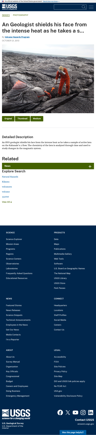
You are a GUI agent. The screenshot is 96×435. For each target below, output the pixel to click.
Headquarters (60, 305)
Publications (60, 249)
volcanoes (7, 186)
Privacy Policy (60, 371)
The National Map (62, 273)
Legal (57, 350)
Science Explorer (14, 239)
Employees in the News (17, 325)
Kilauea (5, 181)
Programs (10, 249)
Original (8, 118)
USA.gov (58, 391)
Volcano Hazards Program (17, 37)
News (7, 166)
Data (56, 239)
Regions (10, 254)
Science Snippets (14, 315)
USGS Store (59, 283)
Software (58, 263)
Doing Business (13, 391)
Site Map (58, 376)
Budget (9, 381)
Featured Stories (14, 305)
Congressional (12, 376)
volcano (6, 191)
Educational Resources (16, 278)
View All (7, 202)
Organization (12, 366)
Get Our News (12, 330)
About (9, 350)
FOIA (56, 362)
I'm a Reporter (12, 339)
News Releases (13, 310)
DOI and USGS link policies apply (69, 381)
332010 (5, 196)
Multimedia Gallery (63, 254)
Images (6, 15)
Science (10, 232)
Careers (57, 325)
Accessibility (60, 357)
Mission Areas (12, 244)
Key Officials (12, 371)
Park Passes (59, 288)
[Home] (9, 9)
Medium (37, 118)
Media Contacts (13, 335)
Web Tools (59, 259)
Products (59, 232)
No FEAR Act (60, 386)
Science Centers (13, 259)
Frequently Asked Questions (19, 273)
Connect (59, 299)
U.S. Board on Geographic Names (69, 268)
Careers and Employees (17, 386)
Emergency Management (17, 396)
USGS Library (60, 278)
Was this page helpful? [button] (73, 432)
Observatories (12, 263)
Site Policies (60, 366)
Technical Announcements (18, 320)
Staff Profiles (60, 315)
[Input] (70, 6)
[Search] (83, 6)
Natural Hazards (10, 176)
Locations (58, 310)
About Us (10, 357)
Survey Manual (13, 362)
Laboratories (12, 268)
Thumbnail (23, 118)
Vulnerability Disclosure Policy (68, 396)
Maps (56, 244)
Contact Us (59, 330)
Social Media (60, 320)
